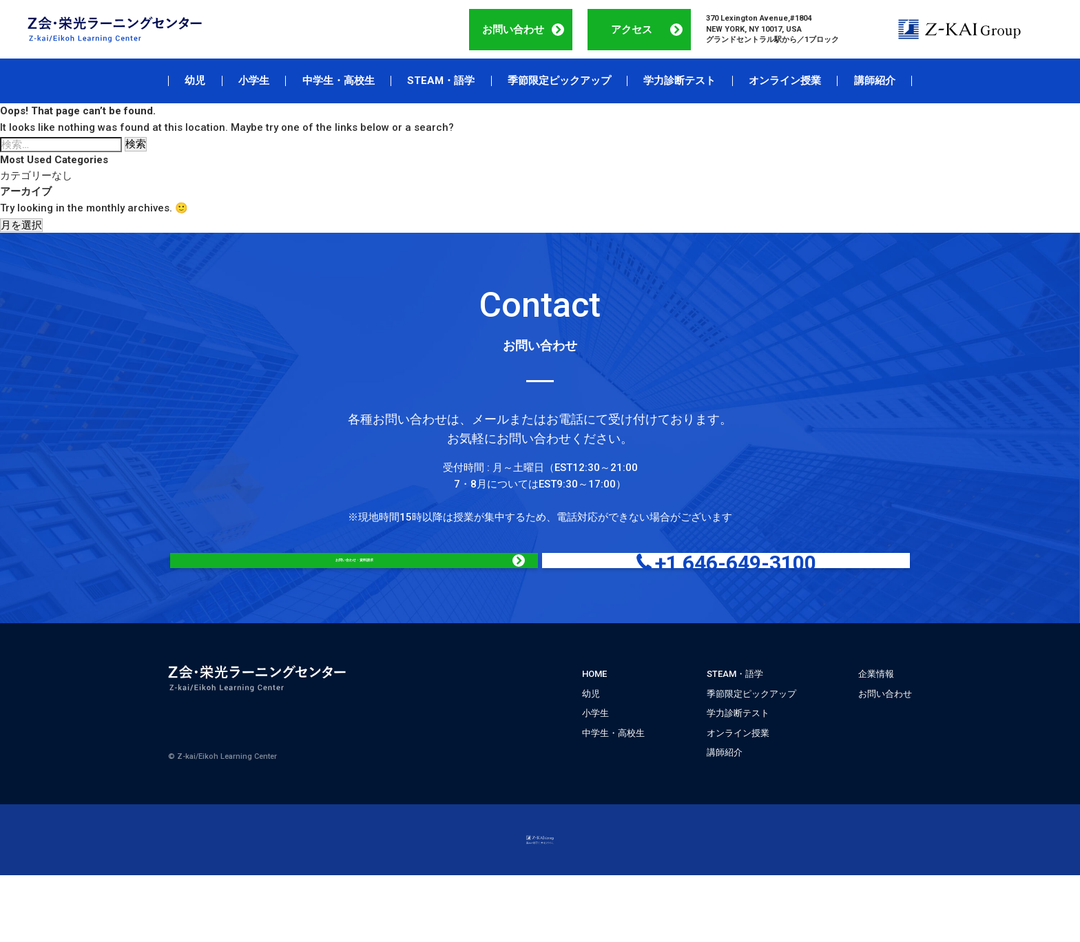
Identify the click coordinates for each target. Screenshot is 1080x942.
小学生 (253, 80)
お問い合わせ (513, 29)
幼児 (195, 80)
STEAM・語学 (441, 80)
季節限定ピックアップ (559, 80)
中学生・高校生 (338, 80)
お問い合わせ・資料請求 (402, 581)
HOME (594, 716)
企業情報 (876, 716)
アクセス (631, 29)
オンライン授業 (785, 80)
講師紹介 (874, 80)
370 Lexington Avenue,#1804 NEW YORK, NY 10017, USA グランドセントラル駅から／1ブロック (772, 29)
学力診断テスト (679, 80)
